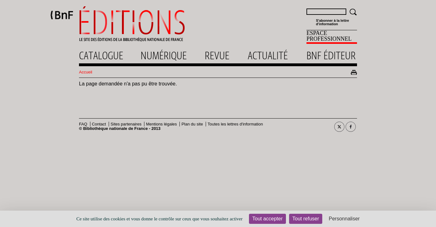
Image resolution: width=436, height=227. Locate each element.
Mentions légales (161, 124)
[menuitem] (331, 37)
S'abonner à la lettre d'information (332, 22)
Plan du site (192, 124)
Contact (99, 124)
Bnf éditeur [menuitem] (331, 55)
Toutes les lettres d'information (235, 124)
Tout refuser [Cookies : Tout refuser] (305, 218)
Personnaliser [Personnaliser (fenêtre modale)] (344, 218)
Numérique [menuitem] (164, 55)
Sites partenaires (126, 124)
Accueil (85, 72)
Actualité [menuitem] (268, 55)
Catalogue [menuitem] (101, 55)
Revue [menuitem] (217, 55)
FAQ (83, 124)
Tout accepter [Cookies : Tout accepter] (267, 218)
